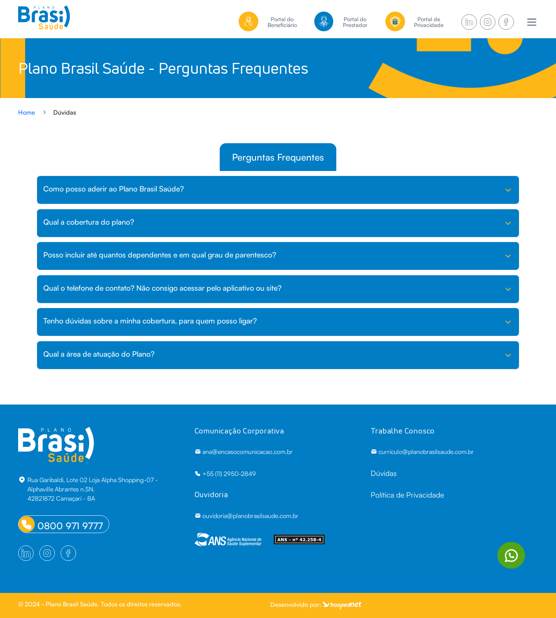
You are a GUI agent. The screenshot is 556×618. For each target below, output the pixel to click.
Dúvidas (384, 473)
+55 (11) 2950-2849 (225, 473)
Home (26, 112)
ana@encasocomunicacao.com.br (244, 451)
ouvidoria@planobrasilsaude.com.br (246, 516)
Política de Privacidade (407, 494)
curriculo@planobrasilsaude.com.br (422, 451)
